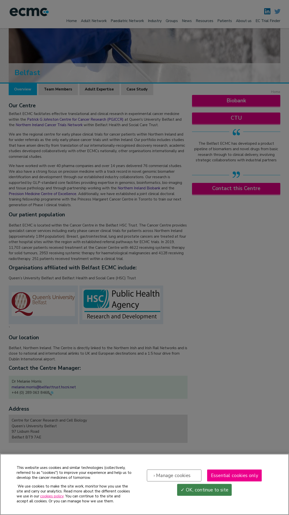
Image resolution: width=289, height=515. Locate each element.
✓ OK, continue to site (204, 490)
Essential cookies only (234, 476)
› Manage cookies (172, 476)
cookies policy (52, 497)
